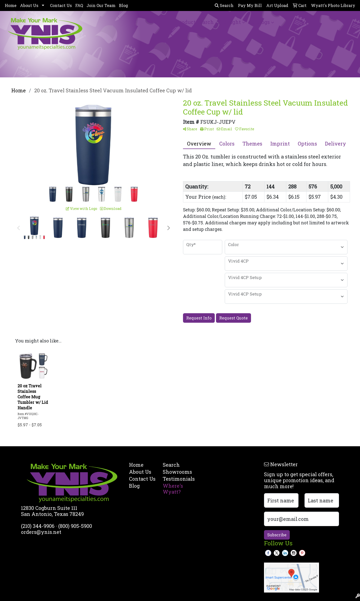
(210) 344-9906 (37, 526)
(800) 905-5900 (75, 526)
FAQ (79, 5)
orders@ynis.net (41, 532)
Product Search (195, 22)
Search (224, 5)
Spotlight (229, 22)
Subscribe (276, 534)
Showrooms (176, 471)
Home (10, 5)
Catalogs (259, 22)
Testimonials (176, 478)
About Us (29, 5)
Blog (123, 5)
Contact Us (61, 5)
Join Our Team (101, 5)
